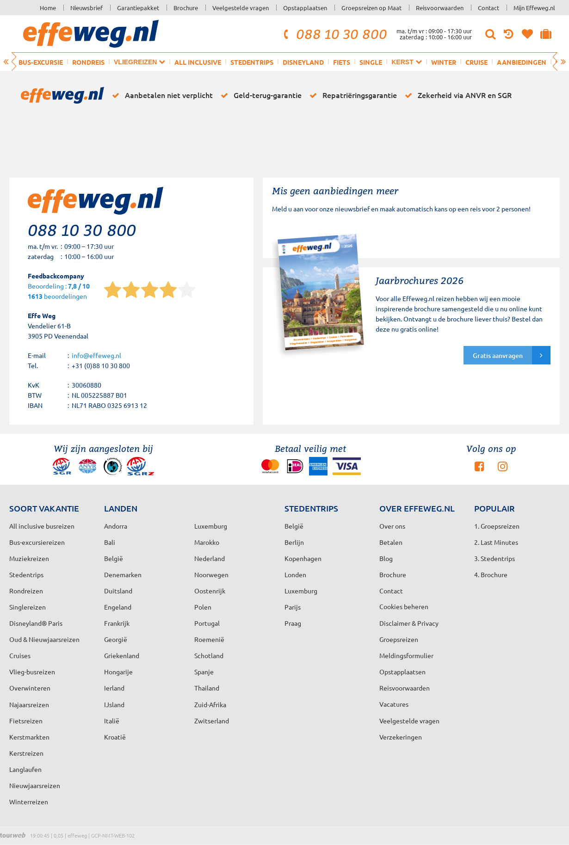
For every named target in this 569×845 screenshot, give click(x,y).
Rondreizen (26, 590)
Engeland (117, 607)
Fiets (341, 62)
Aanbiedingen (521, 62)
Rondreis (88, 62)
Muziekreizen (29, 558)
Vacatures (393, 704)
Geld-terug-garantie (259, 95)
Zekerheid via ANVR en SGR (457, 95)
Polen (202, 607)
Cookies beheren (403, 606)
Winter (443, 62)
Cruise (476, 62)
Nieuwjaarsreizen (34, 785)
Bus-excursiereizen (37, 542)
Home (48, 8)
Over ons (392, 526)
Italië (111, 720)
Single (370, 62)
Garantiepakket (138, 8)
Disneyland (303, 62)
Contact (488, 8)
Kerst (406, 61)
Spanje (204, 671)
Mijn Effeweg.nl (534, 8)
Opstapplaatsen (305, 8)
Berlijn (294, 542)
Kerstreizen (26, 753)
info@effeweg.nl (96, 355)
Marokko (206, 542)
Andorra (115, 526)
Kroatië (115, 737)
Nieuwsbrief (86, 8)
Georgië (115, 639)
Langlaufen (25, 769)
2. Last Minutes (496, 542)
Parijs (292, 607)
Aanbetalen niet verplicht (161, 95)
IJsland (114, 704)
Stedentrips (251, 62)
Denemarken (123, 574)
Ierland (114, 688)
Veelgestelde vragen (240, 8)
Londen (295, 574)
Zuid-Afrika (210, 704)
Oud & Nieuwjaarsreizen (44, 639)
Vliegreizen (139, 61)
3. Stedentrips (494, 558)
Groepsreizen (398, 639)
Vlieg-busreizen (32, 671)
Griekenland (121, 655)
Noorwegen (211, 574)
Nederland (209, 558)
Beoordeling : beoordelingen (59, 292)
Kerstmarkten (29, 737)
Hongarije (118, 671)
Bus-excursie (41, 62)
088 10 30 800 (334, 34)
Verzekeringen (400, 737)
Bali (109, 542)
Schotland (208, 655)
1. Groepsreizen (497, 526)
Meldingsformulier (406, 655)
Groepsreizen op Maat (371, 8)
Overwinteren (29, 688)
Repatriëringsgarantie (351, 95)
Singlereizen (27, 607)
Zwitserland (211, 720)
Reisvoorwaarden (440, 8)
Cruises (20, 655)
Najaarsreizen (29, 704)
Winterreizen (28, 801)
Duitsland (118, 590)
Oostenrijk (209, 590)
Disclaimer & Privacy (409, 623)
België (113, 558)
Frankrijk (117, 623)
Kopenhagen (303, 558)
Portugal (207, 623)
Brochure (185, 8)
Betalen (390, 542)
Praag (292, 623)
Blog (386, 558)
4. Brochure (490, 574)
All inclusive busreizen (41, 526)
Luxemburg (300, 590)
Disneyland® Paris (35, 623)
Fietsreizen (26, 720)
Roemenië (209, 639)
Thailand (206, 688)
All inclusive (197, 62)
